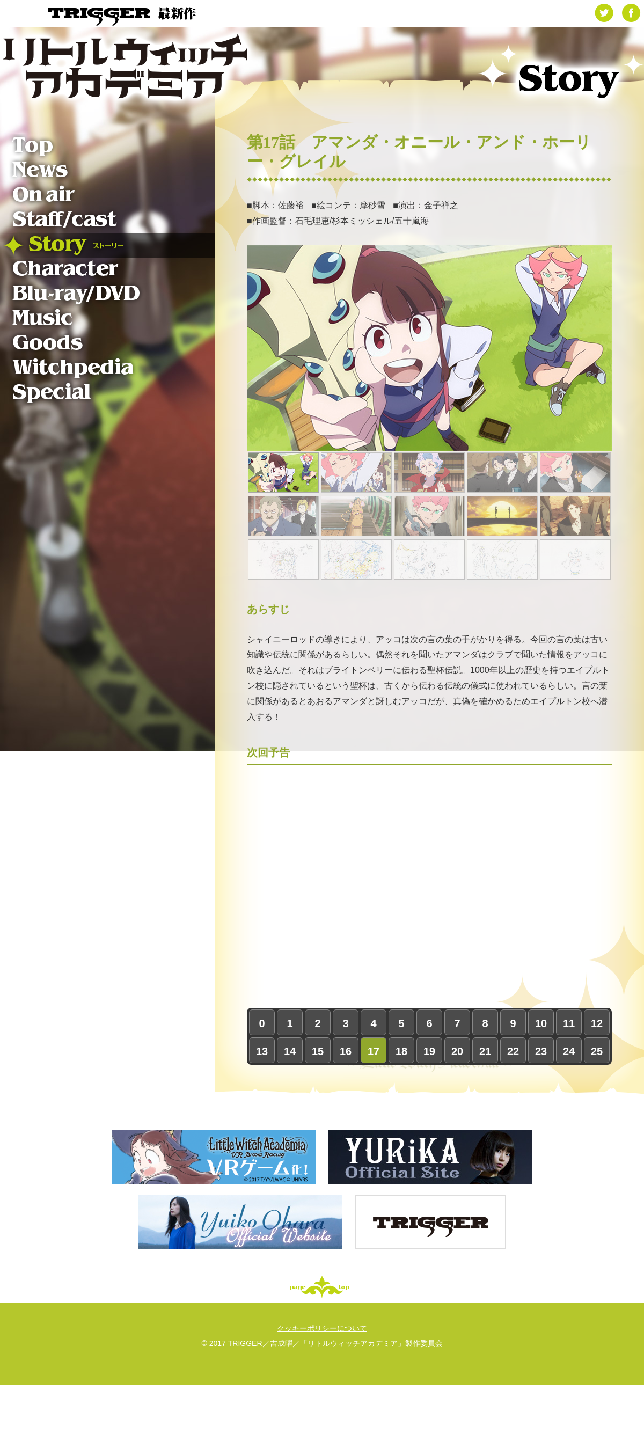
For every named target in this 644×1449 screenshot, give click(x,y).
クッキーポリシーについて (322, 1328)
